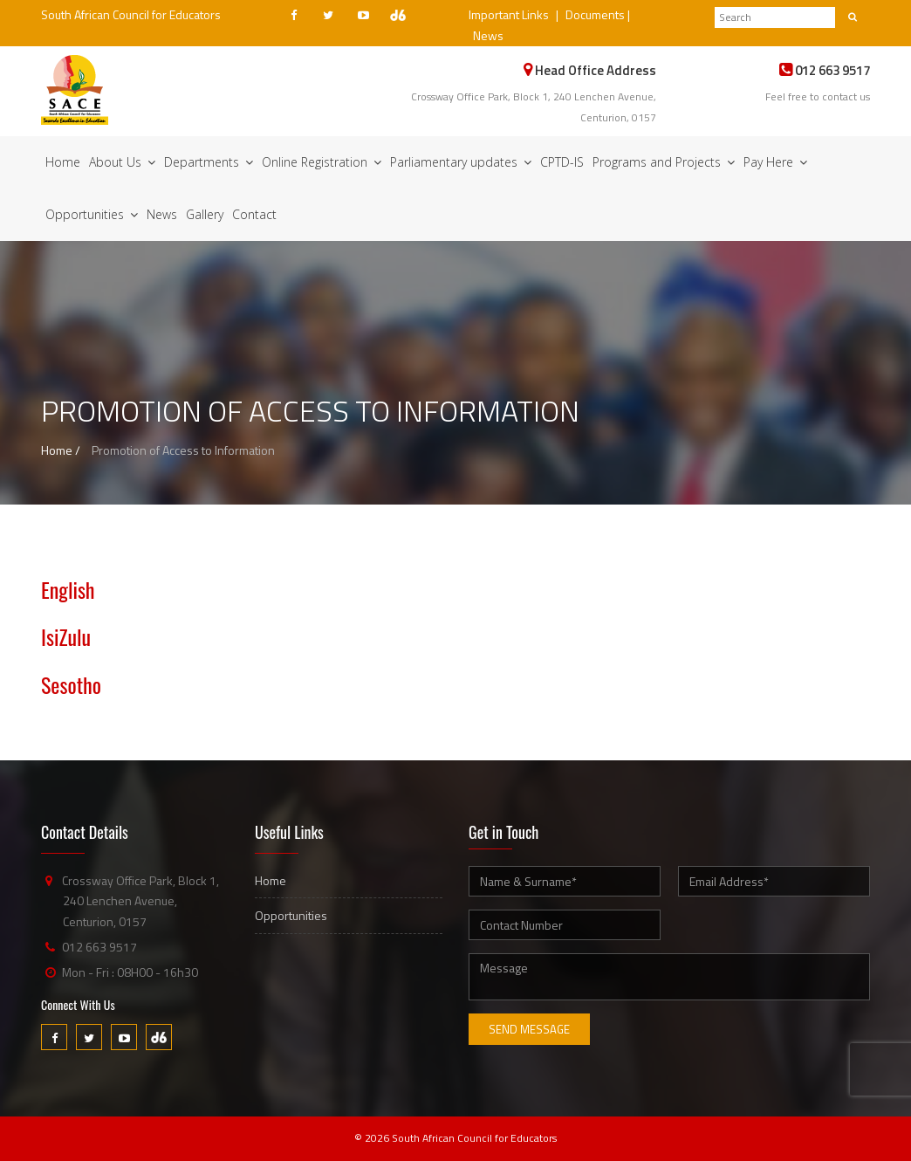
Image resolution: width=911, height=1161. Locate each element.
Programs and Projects (663, 162)
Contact (254, 214)
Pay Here (775, 162)
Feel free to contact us (817, 96)
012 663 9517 (99, 947)
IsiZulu (66, 636)
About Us (122, 162)
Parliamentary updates (460, 162)
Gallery (204, 214)
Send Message (529, 1029)
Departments (208, 162)
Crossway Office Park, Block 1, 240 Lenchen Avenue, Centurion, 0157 (140, 901)
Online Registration (321, 162)
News (488, 35)
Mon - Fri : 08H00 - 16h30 (130, 972)
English (68, 589)
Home (62, 162)
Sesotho (71, 684)
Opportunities (91, 214)
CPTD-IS (562, 162)
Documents (595, 14)
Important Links (509, 14)
